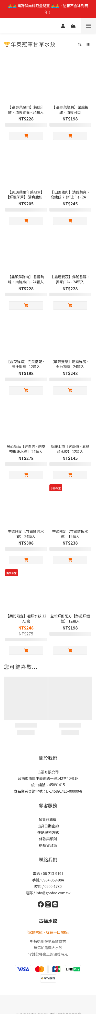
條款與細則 (48, 838)
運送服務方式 (48, 832)
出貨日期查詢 (48, 825)
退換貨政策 (48, 845)
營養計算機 (48, 819)
